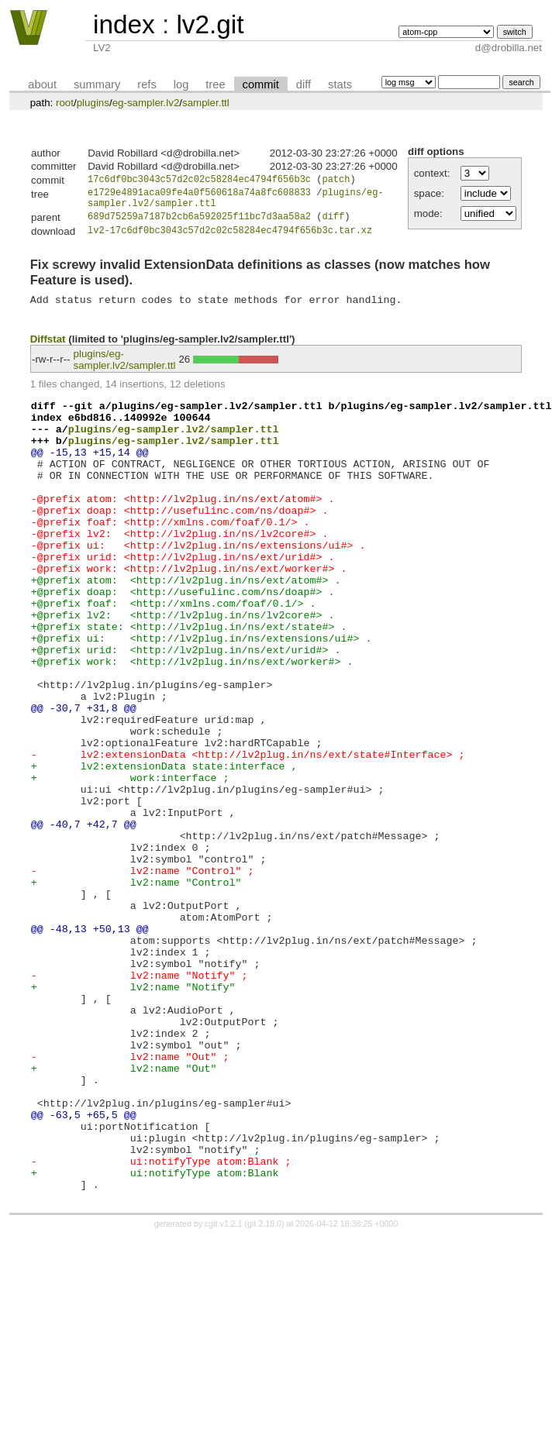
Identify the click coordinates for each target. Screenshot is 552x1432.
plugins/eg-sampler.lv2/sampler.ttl (125, 372)
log (181, 84)
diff (303, 84)
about (42, 84)
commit (261, 84)
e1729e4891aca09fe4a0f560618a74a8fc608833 (199, 195)
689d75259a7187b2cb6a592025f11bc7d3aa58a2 (199, 224)
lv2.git (209, 24)
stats (340, 84)
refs (146, 84)
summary (97, 84)
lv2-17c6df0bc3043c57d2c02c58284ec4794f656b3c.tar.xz (230, 239)
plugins (93, 102)
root (65, 102)
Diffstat (48, 352)
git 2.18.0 (264, 1394)
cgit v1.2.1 (224, 1394)
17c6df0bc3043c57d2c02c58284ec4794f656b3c (199, 181)
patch (336, 181)
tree (215, 84)
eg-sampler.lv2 (146, 102)
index (124, 24)
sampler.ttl (205, 102)
